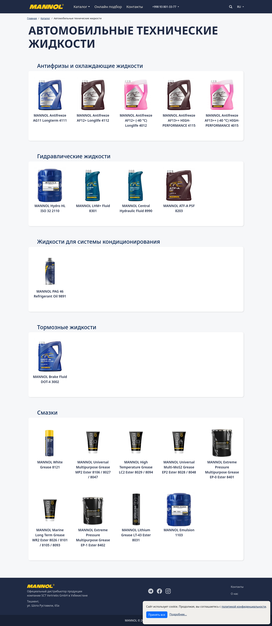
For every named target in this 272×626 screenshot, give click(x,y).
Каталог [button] (80, 6)
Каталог (45, 18)
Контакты (134, 6)
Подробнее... (178, 614)
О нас (234, 594)
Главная (32, 18)
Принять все (156, 615)
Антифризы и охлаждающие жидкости (90, 65)
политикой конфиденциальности (244, 606)
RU (239, 7)
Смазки (47, 412)
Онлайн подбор (108, 6)
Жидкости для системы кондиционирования (98, 241)
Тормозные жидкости (66, 327)
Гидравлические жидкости (73, 156)
